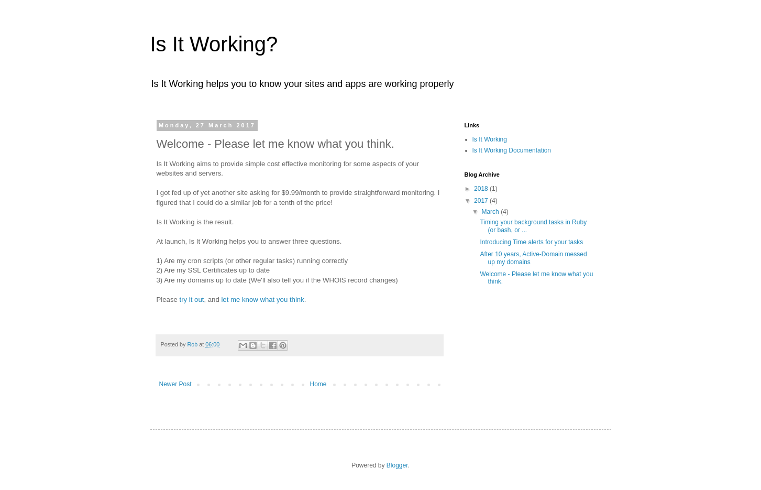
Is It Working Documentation (512, 150)
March (491, 211)
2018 (482, 188)
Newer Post (175, 384)
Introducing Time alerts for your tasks (531, 242)
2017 (482, 200)
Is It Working (489, 139)
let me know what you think (262, 299)
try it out (192, 299)
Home (318, 384)
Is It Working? (214, 44)
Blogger (397, 465)
